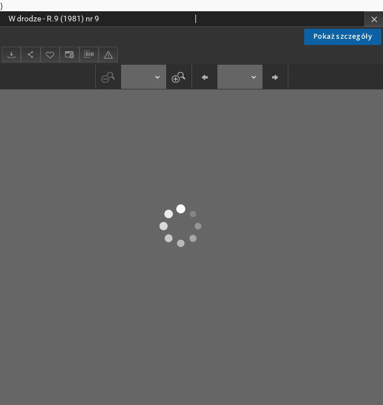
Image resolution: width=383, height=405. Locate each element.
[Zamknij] (373, 18)
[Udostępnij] (30, 54)
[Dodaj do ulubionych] (50, 54)
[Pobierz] (11, 54)
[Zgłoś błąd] (108, 54)
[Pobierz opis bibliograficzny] (89, 54)
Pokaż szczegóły (342, 36)
